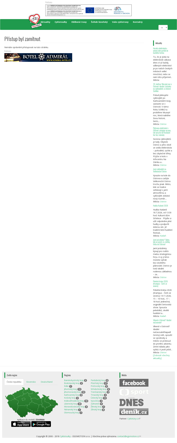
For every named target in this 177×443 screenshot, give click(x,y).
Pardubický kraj (98, 380)
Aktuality (45, 22)
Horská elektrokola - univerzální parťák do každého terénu (160, 50)
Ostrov (163, 124)
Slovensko (31, 381)
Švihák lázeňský (99, 22)
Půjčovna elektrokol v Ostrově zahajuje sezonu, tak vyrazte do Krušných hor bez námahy (162, 132)
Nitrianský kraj (70, 409)
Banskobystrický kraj (73, 380)
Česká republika (14, 381)
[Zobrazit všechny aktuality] (161, 357)
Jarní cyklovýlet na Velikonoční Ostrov (160, 170)
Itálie (66, 386)
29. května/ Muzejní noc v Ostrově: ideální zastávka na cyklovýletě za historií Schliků (162, 88)
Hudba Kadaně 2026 (160, 205)
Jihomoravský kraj (72, 392)
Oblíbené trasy (79, 22)
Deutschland (46, 381)
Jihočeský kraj (70, 389)
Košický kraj (69, 397)
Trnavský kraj (97, 394)
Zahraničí (95, 403)
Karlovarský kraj (71, 394)
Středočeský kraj (98, 389)
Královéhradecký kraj (74, 400)
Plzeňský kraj (97, 383)
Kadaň (163, 235)
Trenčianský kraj (98, 392)
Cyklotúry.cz (133, 418)
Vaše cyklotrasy (120, 22)
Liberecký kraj (70, 403)
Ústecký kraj (96, 397)
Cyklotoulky (61, 22)
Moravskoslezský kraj (74, 406)
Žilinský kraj (96, 406)
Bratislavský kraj (71, 383)
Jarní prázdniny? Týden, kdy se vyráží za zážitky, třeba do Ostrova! (161, 242)
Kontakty (138, 22)
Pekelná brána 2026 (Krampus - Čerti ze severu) (160, 283)
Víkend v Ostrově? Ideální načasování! (162, 321)
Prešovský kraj (97, 386)
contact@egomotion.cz (129, 436)
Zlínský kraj (96, 409)
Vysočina (95, 400)
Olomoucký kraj (71, 412)
